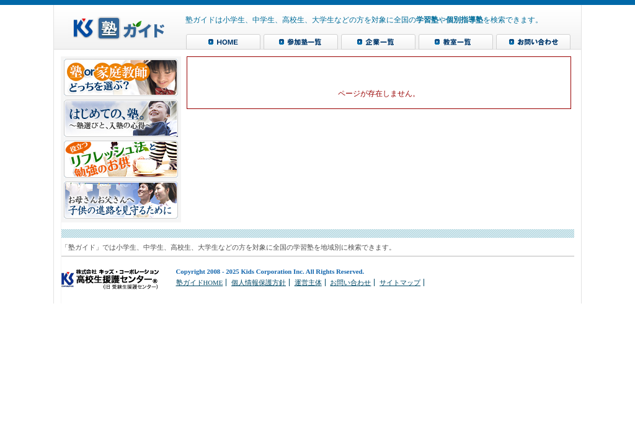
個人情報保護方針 (258, 282)
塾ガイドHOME (199, 282)
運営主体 (308, 282)
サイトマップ (400, 282)
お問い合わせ (350, 282)
